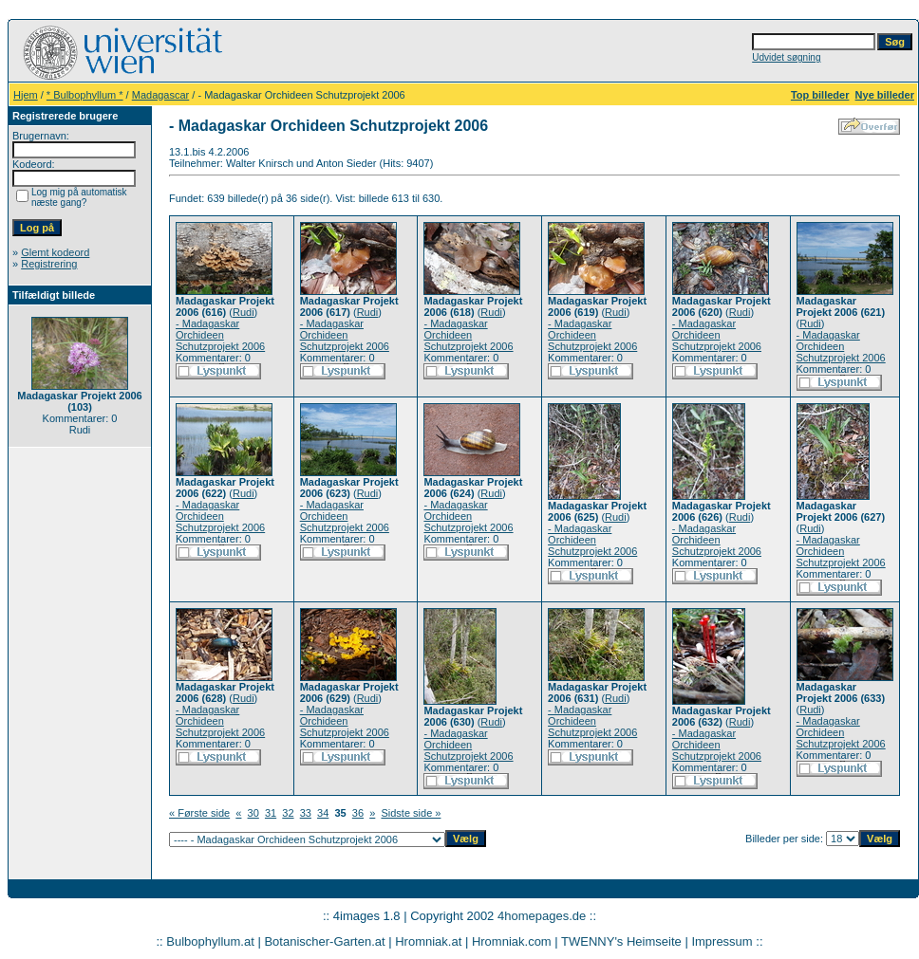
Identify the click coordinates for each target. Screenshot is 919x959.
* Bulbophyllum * (85, 95)
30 (253, 813)
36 (358, 813)
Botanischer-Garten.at (324, 941)
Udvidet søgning (786, 57)
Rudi (243, 312)
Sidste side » (411, 813)
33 (305, 813)
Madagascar (161, 95)
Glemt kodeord (55, 252)
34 (322, 813)
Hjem (25, 95)
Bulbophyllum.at (210, 941)
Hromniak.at (428, 941)
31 (270, 813)
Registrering (49, 263)
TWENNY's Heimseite (621, 941)
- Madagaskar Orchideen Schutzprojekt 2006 (220, 335)
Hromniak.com (512, 941)
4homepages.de (541, 916)
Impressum (721, 941)
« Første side (199, 813)
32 (287, 813)
